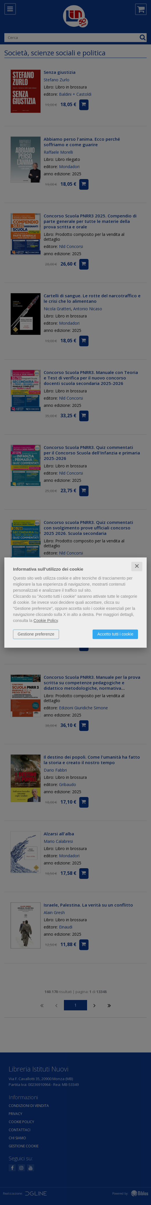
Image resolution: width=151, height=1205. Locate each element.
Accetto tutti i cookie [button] (115, 634)
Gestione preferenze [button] (36, 634)
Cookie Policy (46, 620)
